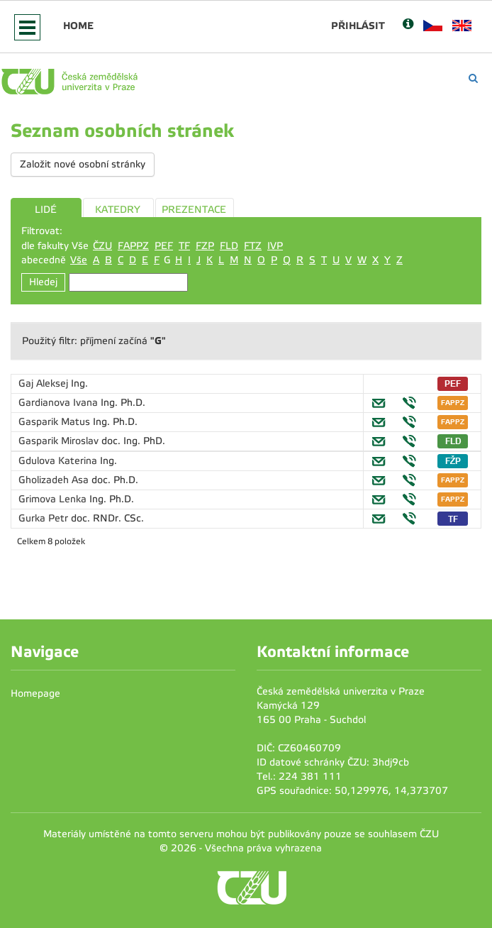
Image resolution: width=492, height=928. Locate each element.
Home (78, 25)
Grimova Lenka (53, 499)
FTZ (253, 246)
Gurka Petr (44, 518)
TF (184, 246)
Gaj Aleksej (44, 383)
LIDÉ (46, 209)
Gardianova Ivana (59, 402)
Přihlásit (358, 25)
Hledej (43, 282)
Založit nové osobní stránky (82, 164)
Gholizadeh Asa (54, 480)
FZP (205, 246)
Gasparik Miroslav (59, 441)
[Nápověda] (408, 25)
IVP (275, 246)
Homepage (35, 693)
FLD (229, 246)
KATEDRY (117, 209)
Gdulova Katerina (59, 460)
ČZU (102, 246)
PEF (164, 246)
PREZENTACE (194, 209)
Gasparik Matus (55, 421)
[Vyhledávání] (473, 78)
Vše (78, 260)
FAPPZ (133, 246)
